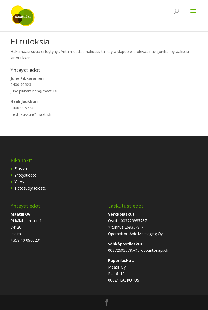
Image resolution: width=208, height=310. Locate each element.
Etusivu (20, 168)
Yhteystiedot (25, 175)
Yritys (19, 181)
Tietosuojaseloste (30, 188)
